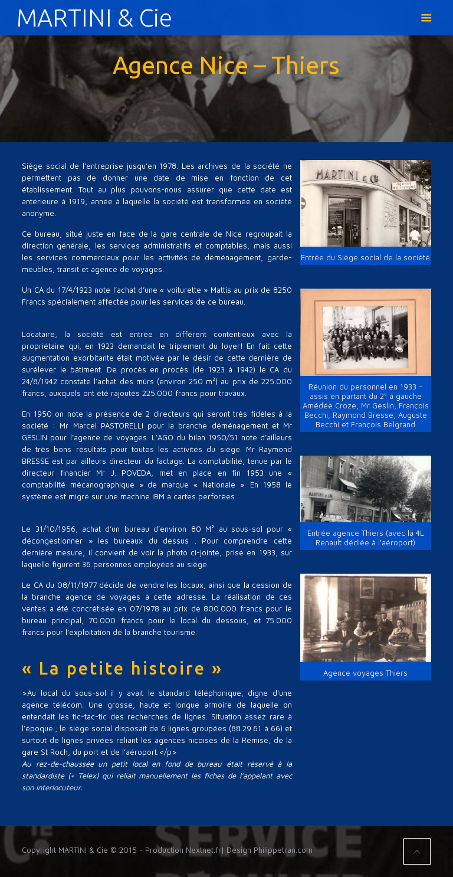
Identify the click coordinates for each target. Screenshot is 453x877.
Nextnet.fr (203, 850)
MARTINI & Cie (94, 17)
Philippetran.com (283, 850)
